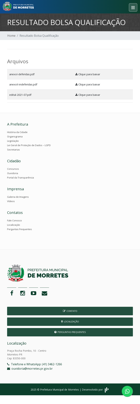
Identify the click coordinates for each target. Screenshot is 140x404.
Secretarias (13, 149)
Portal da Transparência (20, 177)
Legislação (13, 140)
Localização (13, 224)
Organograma (15, 136)
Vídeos (11, 201)
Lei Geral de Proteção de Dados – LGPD (29, 145)
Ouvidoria (12, 173)
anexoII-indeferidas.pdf (23, 84)
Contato (70, 311)
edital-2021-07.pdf (20, 95)
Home (11, 36)
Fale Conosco (14, 220)
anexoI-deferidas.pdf (21, 74)
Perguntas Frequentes (19, 229)
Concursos (13, 168)
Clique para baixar (87, 74)
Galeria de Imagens (18, 196)
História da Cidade (17, 132)
